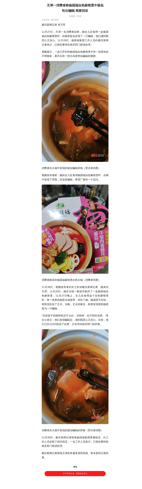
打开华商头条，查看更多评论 (75, 473)
